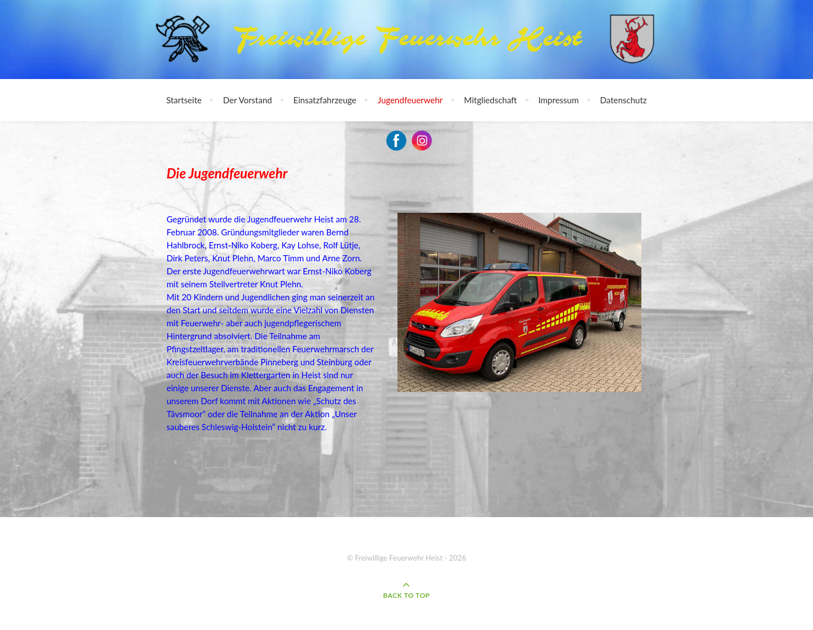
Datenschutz (623, 100)
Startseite (184, 100)
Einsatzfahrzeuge (325, 100)
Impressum (558, 100)
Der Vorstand (247, 100)
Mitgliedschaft (490, 100)
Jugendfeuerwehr (410, 100)
